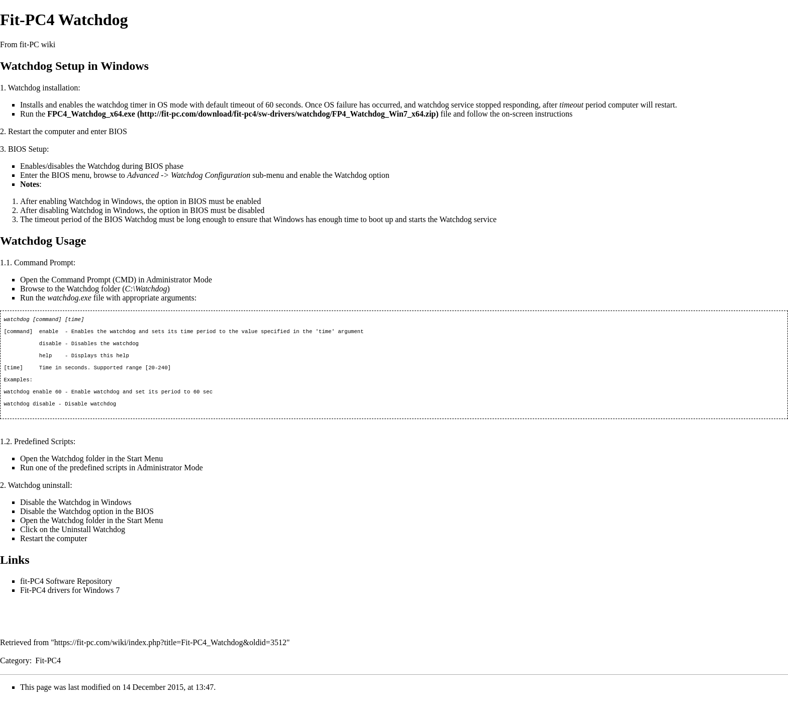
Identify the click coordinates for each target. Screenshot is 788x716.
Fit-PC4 (48, 676)
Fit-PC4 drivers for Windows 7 (70, 606)
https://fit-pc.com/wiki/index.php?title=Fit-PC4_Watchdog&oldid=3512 (170, 658)
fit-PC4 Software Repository (66, 597)
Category (15, 676)
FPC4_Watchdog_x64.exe (91, 114)
